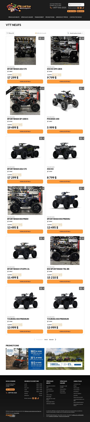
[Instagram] (81, 8)
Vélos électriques (50, 391)
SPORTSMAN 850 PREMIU (58, 219)
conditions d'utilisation (53, 416)
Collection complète (50, 403)
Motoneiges (48, 396)
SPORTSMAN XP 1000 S (17, 119)
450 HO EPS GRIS (54, 69)
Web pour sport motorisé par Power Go (33, 411)
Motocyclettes (49, 389)
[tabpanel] (33, 389)
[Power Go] (23, 415)
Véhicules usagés (27, 17)
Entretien (76, 395)
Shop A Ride (16, 413)
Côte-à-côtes (49, 394)
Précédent (38, 339)
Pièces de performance (79, 402)
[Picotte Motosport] (25, 7)
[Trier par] (75, 33)
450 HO (50, 169)
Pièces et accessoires (78, 397)
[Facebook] (78, 8)
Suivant (53, 339)
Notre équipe (76, 387)
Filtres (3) (10, 33)
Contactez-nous (76, 17)
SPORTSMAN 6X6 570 (17, 69)
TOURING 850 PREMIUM (18, 319)
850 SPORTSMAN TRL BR (58, 269)
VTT (47, 392)
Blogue (75, 386)
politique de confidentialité (78, 415)
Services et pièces (62, 17)
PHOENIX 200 (53, 119)
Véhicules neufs (13, 17)
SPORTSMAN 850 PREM (17, 219)
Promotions (50, 17)
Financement (39, 17)
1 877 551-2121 (58, 7)
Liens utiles (78, 381)
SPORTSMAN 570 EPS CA (18, 269)
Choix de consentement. (64, 416)
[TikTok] (83, 8)
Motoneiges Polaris (50, 401)
